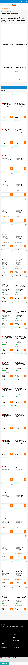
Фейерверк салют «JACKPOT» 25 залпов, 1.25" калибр (20, 104)
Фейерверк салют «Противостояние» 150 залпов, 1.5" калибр (7, 104)
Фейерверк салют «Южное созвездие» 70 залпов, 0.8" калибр (20, 156)
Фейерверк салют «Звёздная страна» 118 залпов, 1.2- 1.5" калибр (6, 207)
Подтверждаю (4, 663)
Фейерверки (3, 645)
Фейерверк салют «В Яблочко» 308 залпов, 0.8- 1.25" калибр (7, 467)
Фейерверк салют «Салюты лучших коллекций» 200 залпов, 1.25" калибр (20, 545)
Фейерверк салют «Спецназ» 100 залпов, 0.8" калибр (6, 285)
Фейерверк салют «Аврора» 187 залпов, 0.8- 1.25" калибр (6, 596)
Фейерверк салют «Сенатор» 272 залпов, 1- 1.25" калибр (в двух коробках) (7, 571)
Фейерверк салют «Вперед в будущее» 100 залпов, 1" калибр (7, 182)
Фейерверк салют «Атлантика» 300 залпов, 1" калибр (20, 441)
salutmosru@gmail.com (5, 628)
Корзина (14, 637)
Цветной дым (16, 647)
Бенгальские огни (4, 647)
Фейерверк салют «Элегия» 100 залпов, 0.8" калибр (20, 311)
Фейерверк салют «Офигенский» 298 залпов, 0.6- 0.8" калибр (20, 519)
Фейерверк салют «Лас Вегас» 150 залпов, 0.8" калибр (7, 337)
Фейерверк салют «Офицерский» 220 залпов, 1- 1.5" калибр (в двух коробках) (7, 545)
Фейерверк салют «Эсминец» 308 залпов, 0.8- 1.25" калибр (20, 570)
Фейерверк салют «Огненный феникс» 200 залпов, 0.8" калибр (20, 493)
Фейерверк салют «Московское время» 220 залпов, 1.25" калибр (7, 493)
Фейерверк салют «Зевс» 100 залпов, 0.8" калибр (20, 207)
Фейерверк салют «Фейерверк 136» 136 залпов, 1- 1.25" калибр (20, 285)
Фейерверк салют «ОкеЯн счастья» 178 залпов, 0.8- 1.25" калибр (20, 363)
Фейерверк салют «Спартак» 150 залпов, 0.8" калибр (6, 415)
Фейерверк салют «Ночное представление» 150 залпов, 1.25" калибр (6, 364)
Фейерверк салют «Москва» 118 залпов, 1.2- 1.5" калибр (7, 233)
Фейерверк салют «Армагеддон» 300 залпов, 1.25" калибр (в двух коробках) (6, 442)
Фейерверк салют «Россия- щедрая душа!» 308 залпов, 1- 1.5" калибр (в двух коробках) (20, 597)
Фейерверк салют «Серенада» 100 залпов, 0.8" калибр (20, 259)
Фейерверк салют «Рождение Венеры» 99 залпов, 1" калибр (7, 259)
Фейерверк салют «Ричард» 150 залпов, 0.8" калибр (20, 389)
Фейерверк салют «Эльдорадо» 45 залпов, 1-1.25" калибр (20, 130)
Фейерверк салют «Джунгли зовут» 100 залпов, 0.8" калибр (20, 182)
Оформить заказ (16, 640)
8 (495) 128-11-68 (3, 624)
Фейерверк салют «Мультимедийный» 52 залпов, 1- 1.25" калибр (7, 130)
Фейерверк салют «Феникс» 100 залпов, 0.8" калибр (6, 311)
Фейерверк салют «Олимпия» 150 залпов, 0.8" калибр (7, 389)
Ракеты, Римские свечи (18, 648)
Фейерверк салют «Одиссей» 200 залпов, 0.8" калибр (7, 519)
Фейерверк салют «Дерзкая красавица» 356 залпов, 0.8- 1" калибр (20, 468)
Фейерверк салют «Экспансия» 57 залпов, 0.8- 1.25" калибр (7, 156)
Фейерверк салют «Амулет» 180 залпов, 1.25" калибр (20, 415)
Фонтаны (2, 648)
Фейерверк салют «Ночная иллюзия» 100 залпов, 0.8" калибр (20, 233)
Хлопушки (16, 645)
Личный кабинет (16, 638)
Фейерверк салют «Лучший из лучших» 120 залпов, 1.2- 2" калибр (20, 337)
